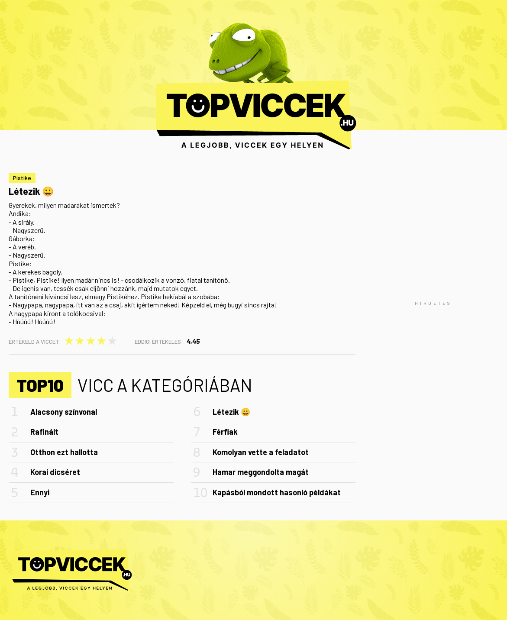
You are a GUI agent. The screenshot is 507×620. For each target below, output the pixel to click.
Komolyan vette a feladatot (261, 452)
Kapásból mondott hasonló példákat (277, 492)
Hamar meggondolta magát (261, 472)
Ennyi (39, 492)
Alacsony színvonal (63, 412)
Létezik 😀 (231, 412)
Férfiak (225, 431)
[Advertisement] (433, 303)
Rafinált (44, 431)
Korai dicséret (55, 472)
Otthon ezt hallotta (64, 452)
